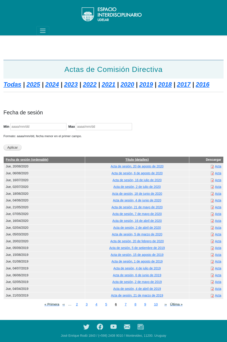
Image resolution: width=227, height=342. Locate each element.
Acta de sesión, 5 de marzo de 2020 (137, 234)
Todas (12, 84)
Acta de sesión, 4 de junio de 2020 (137, 200)
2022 (89, 84)
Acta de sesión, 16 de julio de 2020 (136, 180)
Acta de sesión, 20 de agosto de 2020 (137, 166)
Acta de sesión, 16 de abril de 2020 (137, 221)
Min (6, 126)
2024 (52, 84)
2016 (202, 84)
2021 (108, 84)
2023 (71, 84)
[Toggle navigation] (42, 30)
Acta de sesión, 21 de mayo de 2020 (137, 207)
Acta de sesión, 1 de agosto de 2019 (137, 261)
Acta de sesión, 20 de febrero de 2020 (137, 241)
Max (71, 126)
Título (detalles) (137, 159)
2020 (127, 84)
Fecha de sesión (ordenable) (27, 159)
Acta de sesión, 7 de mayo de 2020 (137, 214)
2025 (33, 84)
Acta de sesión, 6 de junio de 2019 (137, 275)
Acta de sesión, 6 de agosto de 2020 (137, 173)
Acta (218, 166)
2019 (146, 84)
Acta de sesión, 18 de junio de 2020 (137, 193)
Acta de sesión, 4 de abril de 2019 (137, 289)
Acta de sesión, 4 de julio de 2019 (137, 268)
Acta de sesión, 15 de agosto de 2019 (137, 255)
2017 (183, 84)
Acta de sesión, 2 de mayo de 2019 (137, 282)
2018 (165, 84)
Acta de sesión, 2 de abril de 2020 (137, 227)
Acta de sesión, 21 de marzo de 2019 (137, 295)
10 (156, 304)
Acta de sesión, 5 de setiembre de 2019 (137, 248)
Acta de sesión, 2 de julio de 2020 (137, 187)
